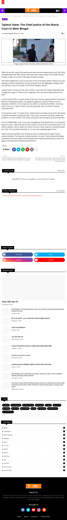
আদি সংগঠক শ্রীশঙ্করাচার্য (18, 327)
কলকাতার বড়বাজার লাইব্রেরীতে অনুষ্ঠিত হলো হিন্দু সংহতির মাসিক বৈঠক (31, 364)
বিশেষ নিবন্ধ (26, 408)
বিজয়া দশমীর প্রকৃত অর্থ (10, 302)
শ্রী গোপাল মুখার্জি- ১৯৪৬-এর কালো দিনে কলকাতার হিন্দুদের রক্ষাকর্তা (31, 318)
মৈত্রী (34, 408)
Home (4, 16)
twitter (51, 254)
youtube (51, 260)
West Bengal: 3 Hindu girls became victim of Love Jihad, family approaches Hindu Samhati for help (38, 310)
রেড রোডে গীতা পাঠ (17, 337)
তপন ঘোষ (57, 405)
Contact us (34, 516)
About (26, 516)
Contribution (16, 405)
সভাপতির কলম (53, 408)
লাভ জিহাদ (42, 408)
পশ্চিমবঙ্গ (9, 16)
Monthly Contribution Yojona (21, 355)
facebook (19, 254)
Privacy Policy (45, 516)
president (40, 405)
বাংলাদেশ (16, 408)
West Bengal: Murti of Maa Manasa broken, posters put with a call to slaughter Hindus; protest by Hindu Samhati (37, 374)
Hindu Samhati (29, 405)
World (49, 405)
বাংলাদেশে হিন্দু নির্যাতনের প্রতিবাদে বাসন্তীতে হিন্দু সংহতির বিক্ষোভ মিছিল (32, 346)
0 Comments (60, 191)
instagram (19, 260)
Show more (61, 171)
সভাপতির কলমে (9, 412)
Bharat (7, 405)
